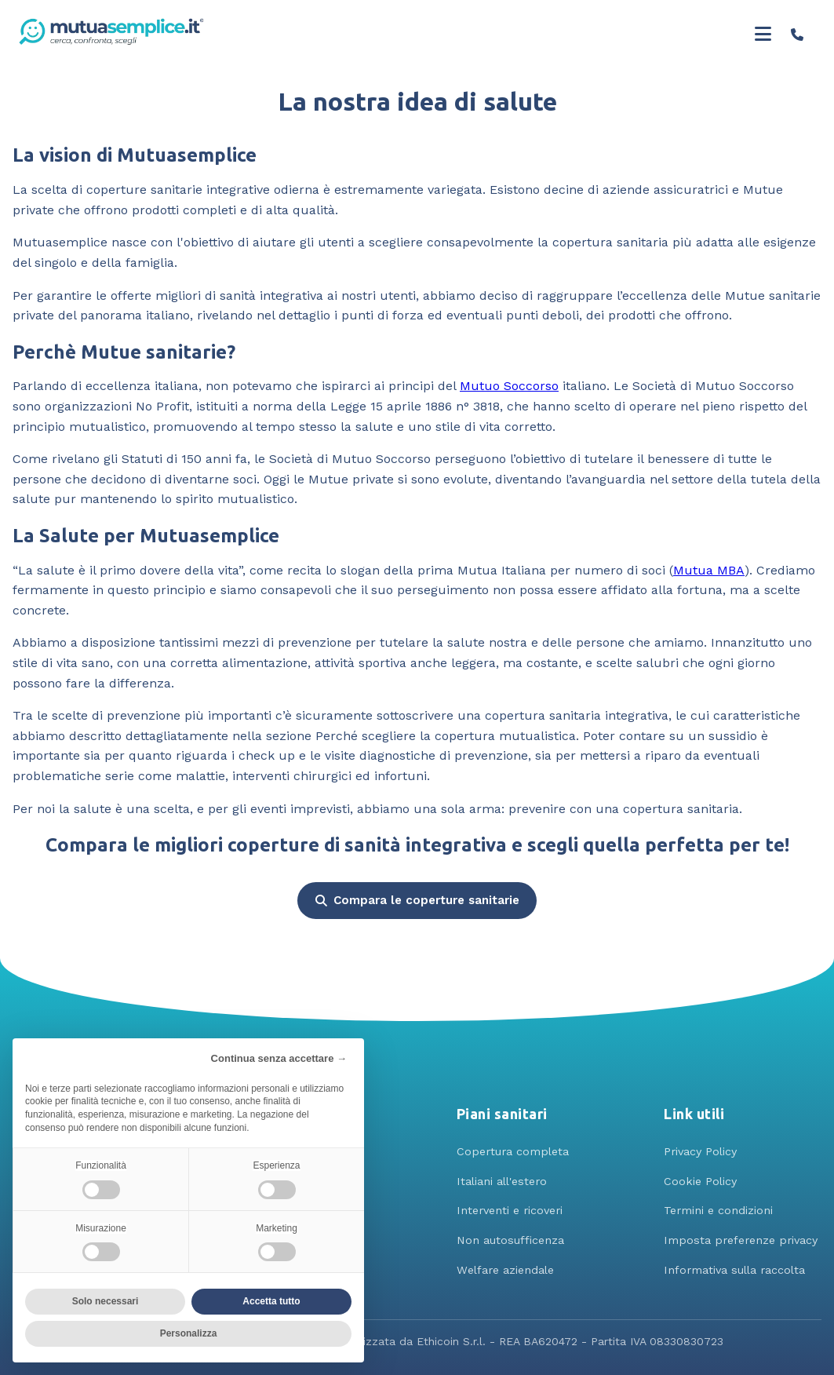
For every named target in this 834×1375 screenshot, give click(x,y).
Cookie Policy (700, 1181)
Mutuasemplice (60, 242)
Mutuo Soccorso (509, 385)
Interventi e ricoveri (510, 1210)
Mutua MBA (709, 570)
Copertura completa (513, 1151)
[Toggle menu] (763, 34)
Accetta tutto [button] (271, 1301)
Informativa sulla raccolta (734, 1270)
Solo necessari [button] (105, 1301)
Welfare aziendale (505, 1270)
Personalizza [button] (188, 1333)
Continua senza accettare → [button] (279, 1058)
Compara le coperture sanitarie (417, 900)
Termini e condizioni (718, 1210)
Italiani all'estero (502, 1181)
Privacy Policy (700, 1151)
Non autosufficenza (510, 1240)
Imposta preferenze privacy (741, 1240)
